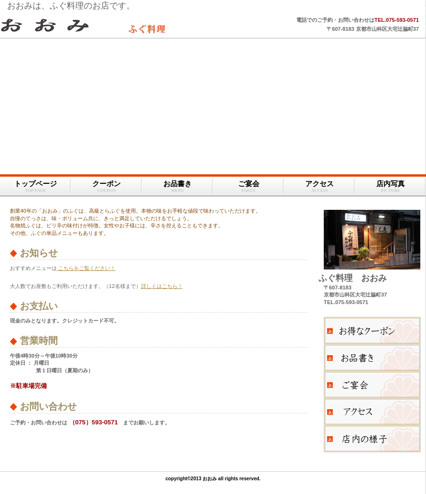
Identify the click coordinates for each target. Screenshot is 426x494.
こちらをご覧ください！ (86, 268)
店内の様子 (372, 438)
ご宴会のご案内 (372, 384)
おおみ (118, 25)
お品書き (372, 357)
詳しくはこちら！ (162, 286)
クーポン (372, 330)
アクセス (372, 411)
